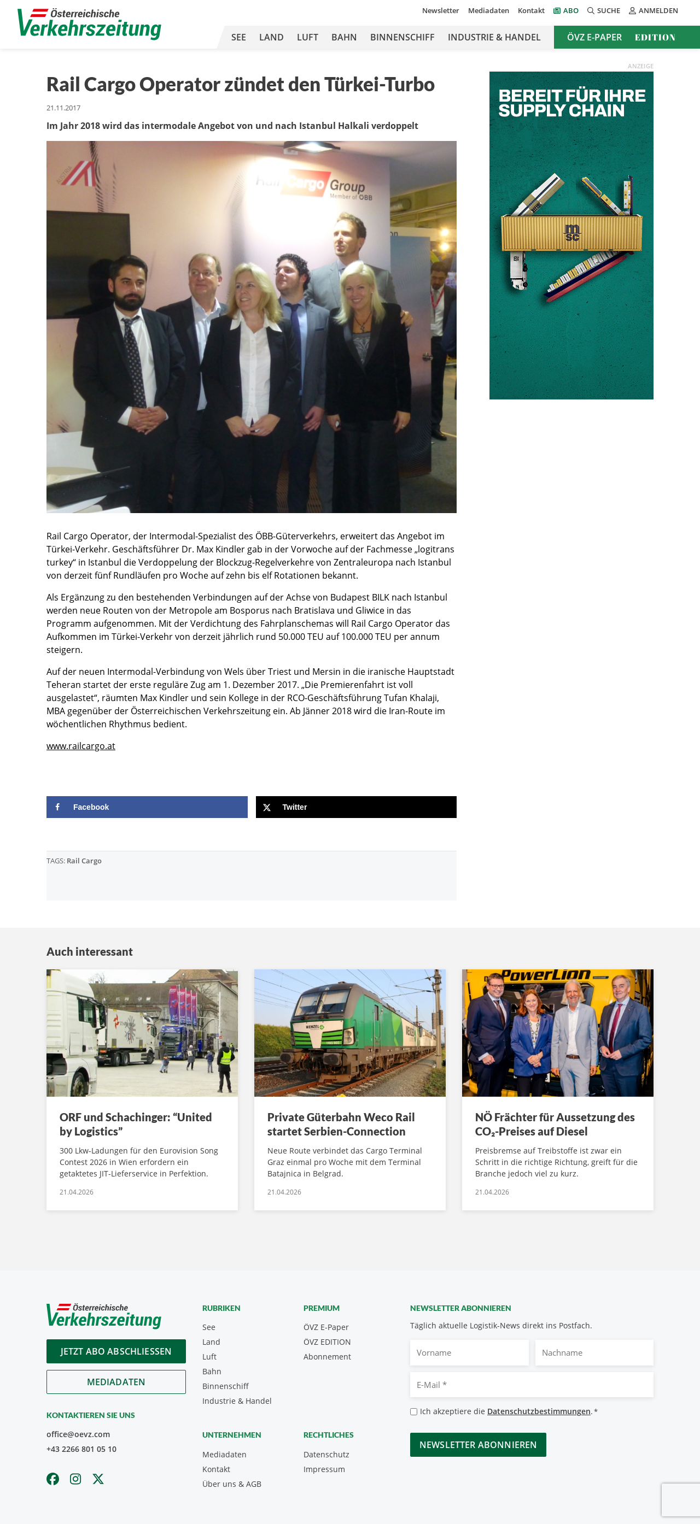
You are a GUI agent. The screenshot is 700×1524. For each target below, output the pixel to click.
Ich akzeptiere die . (509, 1411)
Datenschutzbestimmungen (539, 1411)
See (238, 37)
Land (271, 37)
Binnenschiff (402, 37)
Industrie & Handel (494, 37)
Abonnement (327, 1356)
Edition (655, 37)
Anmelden (653, 10)
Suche (603, 10)
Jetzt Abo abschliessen (116, 1351)
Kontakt (531, 10)
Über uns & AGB (231, 1484)
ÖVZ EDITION (327, 1342)
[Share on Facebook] (147, 807)
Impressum (324, 1469)
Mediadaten (488, 10)
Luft (307, 37)
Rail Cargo (84, 861)
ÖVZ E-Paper (594, 37)
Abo (571, 10)
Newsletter (440, 10)
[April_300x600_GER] (571, 234)
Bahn (344, 37)
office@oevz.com (78, 1434)
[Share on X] (356, 807)
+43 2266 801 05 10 (81, 1449)
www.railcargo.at (80, 746)
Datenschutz (326, 1454)
